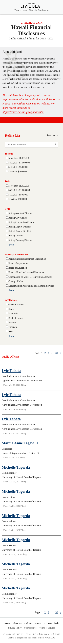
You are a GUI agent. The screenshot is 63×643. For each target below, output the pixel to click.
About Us (17, 623)
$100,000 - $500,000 (18, 167)
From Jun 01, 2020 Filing (14, 530)
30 (56, 353)
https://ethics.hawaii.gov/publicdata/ (23, 112)
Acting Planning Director (20, 240)
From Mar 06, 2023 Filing (14, 385)
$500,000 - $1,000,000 (19, 162)
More (11, 244)
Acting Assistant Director (20, 213)
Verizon (12, 322)
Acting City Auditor (17, 218)
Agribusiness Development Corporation (27, 259)
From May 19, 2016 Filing (14, 554)
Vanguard (12, 327)
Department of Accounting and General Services (31, 286)
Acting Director (15, 235)
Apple (11, 309)
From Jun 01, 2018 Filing (14, 602)
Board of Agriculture (18, 263)
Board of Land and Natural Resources (26, 272)
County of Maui (15, 281)
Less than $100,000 (17, 171)
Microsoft (13, 313)
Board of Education (17, 268)
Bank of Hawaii (15, 318)
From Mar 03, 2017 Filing (14, 481)
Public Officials (10, 356)
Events (7, 623)
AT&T (11, 331)
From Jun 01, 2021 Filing (14, 506)
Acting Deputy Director (19, 226)
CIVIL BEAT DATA (32, 22)
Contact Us (40, 623)
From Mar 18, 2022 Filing (14, 433)
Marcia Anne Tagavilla (20, 443)
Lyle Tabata (11, 371)
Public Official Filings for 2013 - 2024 (31, 38)
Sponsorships (30, 627)
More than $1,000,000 (18, 158)
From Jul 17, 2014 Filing (13, 457)
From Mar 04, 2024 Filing (14, 409)
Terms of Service (47, 627)
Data (16, 10)
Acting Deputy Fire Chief (20, 231)
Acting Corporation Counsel (21, 222)
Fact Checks (53, 623)
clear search (52, 135)
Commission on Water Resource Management (30, 277)
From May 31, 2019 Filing (14, 578)
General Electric (16, 304)
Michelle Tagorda (16, 467)
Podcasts (28, 623)
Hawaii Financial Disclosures (35, 10)
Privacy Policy (15, 627)
